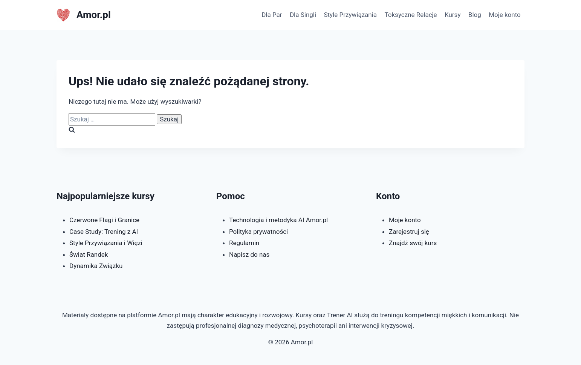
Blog (474, 14)
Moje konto (505, 14)
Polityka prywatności (258, 231)
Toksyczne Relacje (410, 14)
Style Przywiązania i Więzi (105, 243)
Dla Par (271, 14)
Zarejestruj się (409, 231)
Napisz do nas (249, 254)
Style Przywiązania (350, 14)
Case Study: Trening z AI (103, 231)
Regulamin (244, 243)
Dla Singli (303, 14)
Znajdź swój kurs (413, 243)
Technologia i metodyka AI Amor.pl (278, 220)
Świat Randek (88, 254)
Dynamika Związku (96, 266)
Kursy (452, 14)
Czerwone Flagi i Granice (104, 220)
